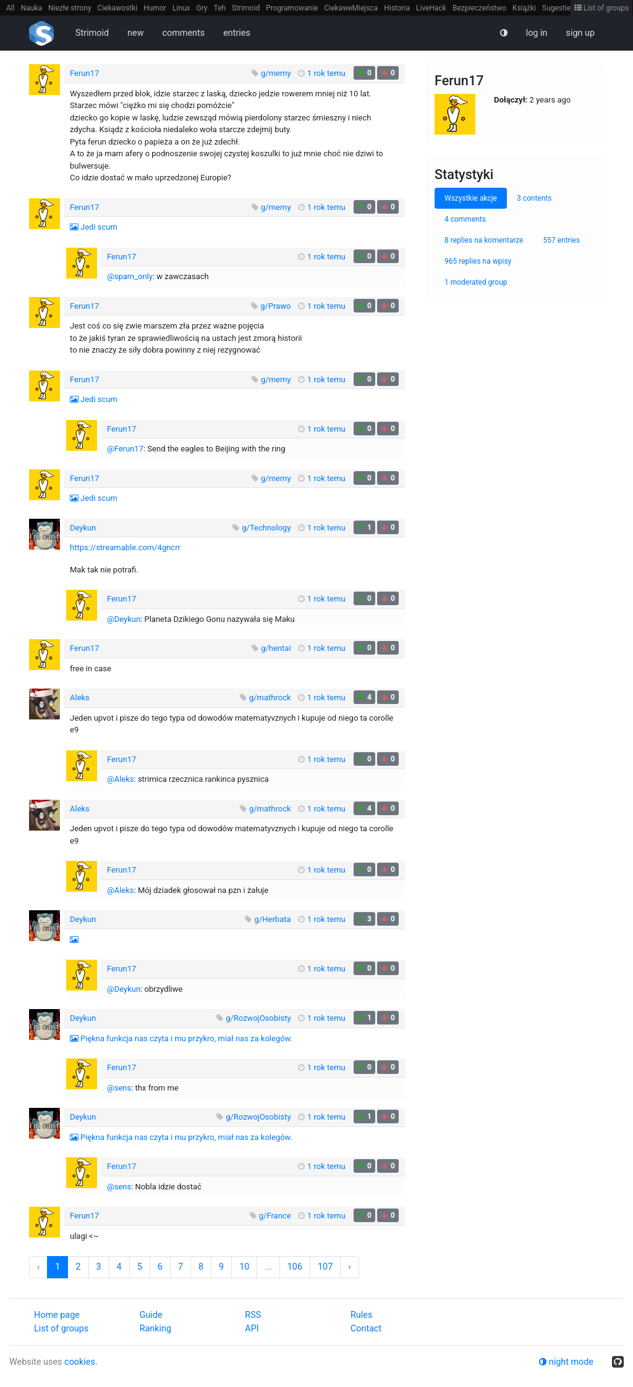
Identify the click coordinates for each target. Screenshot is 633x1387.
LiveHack (431, 8)
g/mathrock (270, 697)
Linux (181, 8)
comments (183, 33)
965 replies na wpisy (477, 261)
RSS (253, 1315)
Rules (361, 1315)
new (135, 33)
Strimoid (246, 8)
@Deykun (123, 619)
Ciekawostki (118, 8)
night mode (566, 1362)
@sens (119, 1087)
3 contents (534, 198)
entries (236, 33)
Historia (397, 8)
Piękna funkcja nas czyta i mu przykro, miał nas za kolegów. (186, 1038)
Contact (365, 1328)
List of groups (601, 8)
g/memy (276, 73)
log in (537, 33)
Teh (220, 8)
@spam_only (130, 276)
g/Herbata (273, 919)
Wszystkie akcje (470, 198)
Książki (524, 8)
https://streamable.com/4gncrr (125, 547)
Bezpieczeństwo (479, 8)
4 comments (465, 219)
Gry (201, 8)
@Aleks (120, 779)
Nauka (31, 8)
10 (244, 1267)
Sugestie (556, 8)
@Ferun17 (125, 448)
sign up (580, 33)
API (251, 1328)
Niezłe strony (69, 8)
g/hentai (276, 648)
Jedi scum (98, 227)
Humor (154, 8)
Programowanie (292, 8)
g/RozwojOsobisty (258, 1018)
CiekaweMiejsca (351, 8)
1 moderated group (476, 282)
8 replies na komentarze (483, 240)
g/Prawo (275, 306)
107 (325, 1267)
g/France (275, 1215)
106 (294, 1267)
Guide (151, 1315)
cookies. (81, 1362)
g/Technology (266, 527)
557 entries (561, 240)
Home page (57, 1315)
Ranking (155, 1328)
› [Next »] (349, 1267)
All (10, 8)
